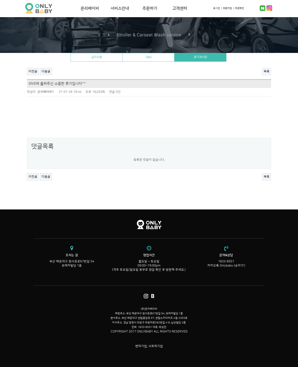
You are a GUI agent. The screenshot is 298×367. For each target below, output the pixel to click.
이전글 (33, 71)
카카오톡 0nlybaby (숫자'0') (226, 265)
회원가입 (227, 8)
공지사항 (95, 57)
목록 (266, 71)
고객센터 (179, 8)
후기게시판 (201, 57)
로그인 (216, 8)
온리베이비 (51, 8)
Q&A (148, 57)
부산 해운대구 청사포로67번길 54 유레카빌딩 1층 (71, 260)
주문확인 (239, 8)
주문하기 (149, 8)
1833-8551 (226, 261)
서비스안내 (120, 8)
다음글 (46, 71)
